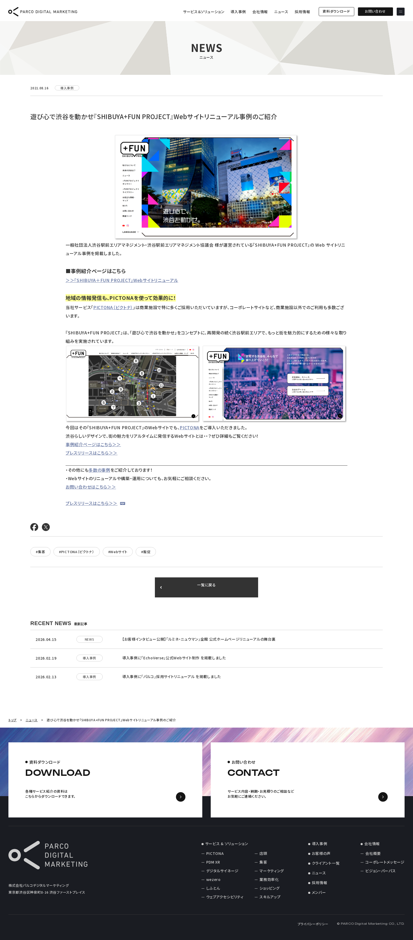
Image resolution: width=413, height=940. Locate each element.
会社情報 (260, 11)
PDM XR (213, 862)
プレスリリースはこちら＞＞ (91, 453)
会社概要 (373, 853)
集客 (263, 862)
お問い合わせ (375, 11)
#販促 (145, 551)
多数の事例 (99, 470)
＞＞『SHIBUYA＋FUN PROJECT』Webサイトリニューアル (122, 280)
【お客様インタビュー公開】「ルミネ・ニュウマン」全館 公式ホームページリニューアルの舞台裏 (199, 639)
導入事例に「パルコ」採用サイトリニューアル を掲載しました (171, 676)
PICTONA (189, 427)
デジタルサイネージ (222, 870)
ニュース (281, 11)
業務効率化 (269, 879)
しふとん (213, 888)
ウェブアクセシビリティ (225, 896)
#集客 (40, 551)
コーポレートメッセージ (385, 862)
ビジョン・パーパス (380, 870)
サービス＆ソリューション (203, 11)
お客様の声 (321, 853)
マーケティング (271, 870)
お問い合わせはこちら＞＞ (91, 487)
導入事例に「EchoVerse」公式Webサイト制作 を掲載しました (174, 657)
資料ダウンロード (336, 11)
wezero (213, 879)
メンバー (319, 892)
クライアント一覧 (326, 863)
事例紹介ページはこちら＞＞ (93, 444)
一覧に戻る (206, 587)
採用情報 (302, 11)
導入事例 (238, 11)
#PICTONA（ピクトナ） (76, 551)
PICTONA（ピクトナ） (113, 307)
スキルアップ (270, 896)
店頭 (263, 853)
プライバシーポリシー (313, 924)
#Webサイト (117, 551)
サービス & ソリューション (226, 843)
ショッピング (269, 888)
